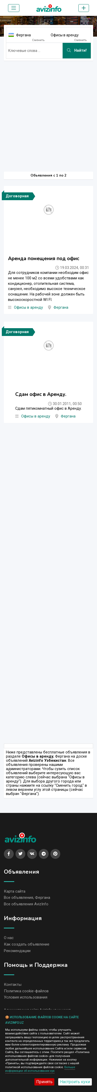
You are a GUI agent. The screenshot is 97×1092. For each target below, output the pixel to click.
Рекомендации (17, 950)
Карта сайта (14, 891)
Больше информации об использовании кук (40, 1069)
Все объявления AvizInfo (26, 904)
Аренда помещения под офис (43, 258)
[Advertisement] (48, 113)
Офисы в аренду (65, 35)
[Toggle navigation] (13, 8)
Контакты (12, 984)
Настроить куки (75, 1081)
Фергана (23, 35)
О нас (9, 937)
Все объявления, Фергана (27, 897)
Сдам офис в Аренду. (40, 394)
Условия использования (25, 997)
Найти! (77, 50)
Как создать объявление (26, 944)
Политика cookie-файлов (26, 991)
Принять (44, 1081)
